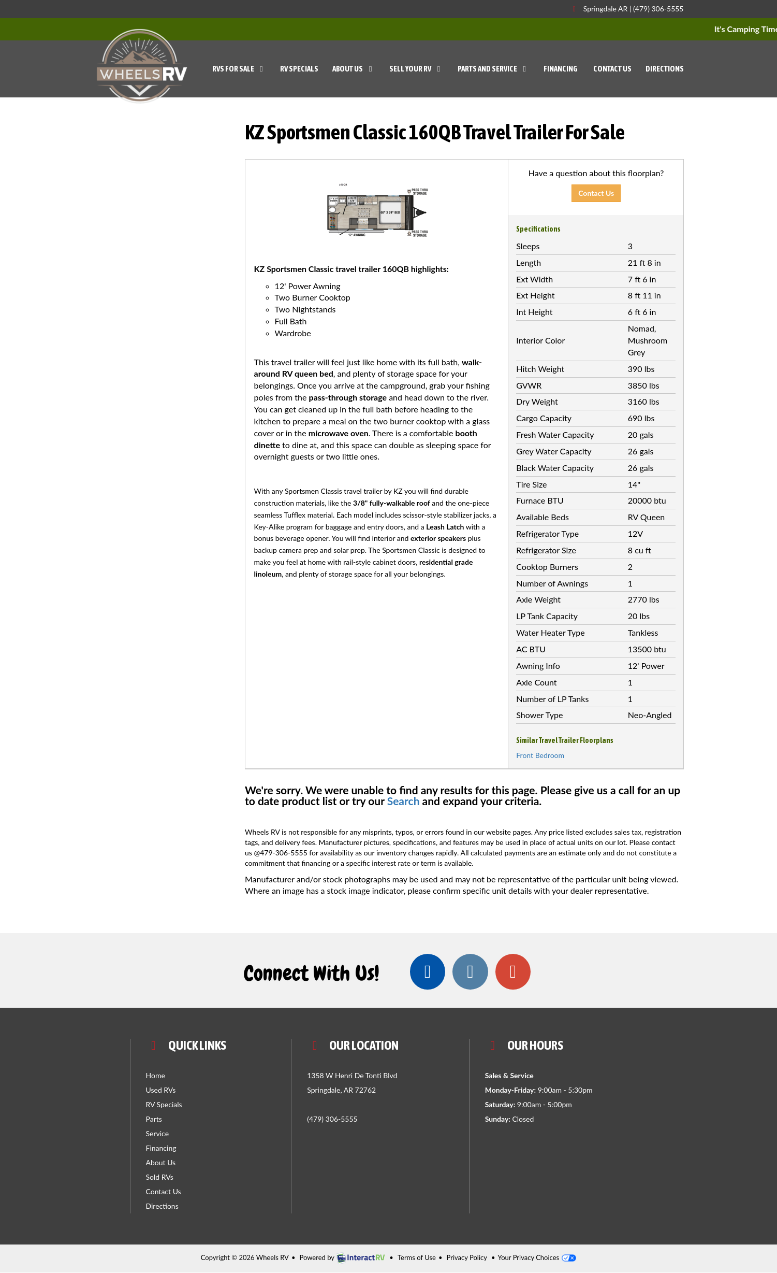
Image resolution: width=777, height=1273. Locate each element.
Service (157, 1133)
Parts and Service (494, 68)
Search (403, 800)
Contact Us (612, 68)
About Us (353, 68)
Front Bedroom (540, 755)
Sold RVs (159, 1177)
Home (155, 1075)
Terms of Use (417, 1258)
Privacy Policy (467, 1258)
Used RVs (161, 1090)
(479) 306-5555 (658, 8)
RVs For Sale (239, 68)
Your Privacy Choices (537, 1258)
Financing (561, 68)
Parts (154, 1119)
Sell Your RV (416, 68)
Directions (665, 68)
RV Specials (299, 68)
